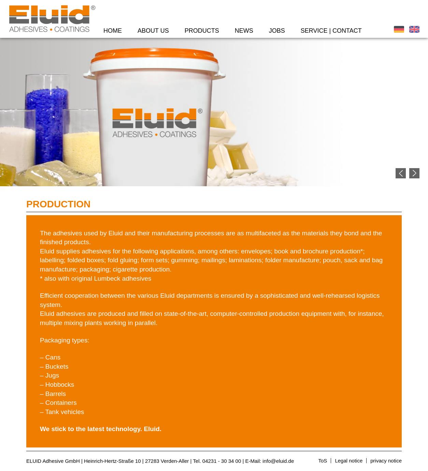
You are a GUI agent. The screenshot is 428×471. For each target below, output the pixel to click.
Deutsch (399, 29)
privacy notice (386, 460)
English (414, 29)
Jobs (277, 31)
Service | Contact (331, 31)
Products (202, 31)
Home (112, 31)
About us (153, 31)
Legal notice (348, 460)
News (244, 31)
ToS (322, 460)
